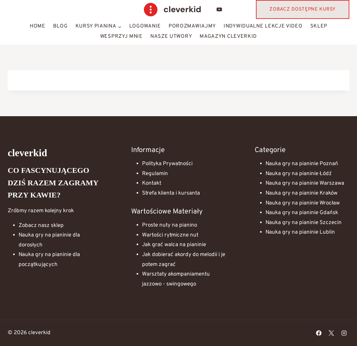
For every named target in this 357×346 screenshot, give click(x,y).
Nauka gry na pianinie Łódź (299, 173)
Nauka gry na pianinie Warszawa (305, 183)
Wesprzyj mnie (121, 36)
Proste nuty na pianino (169, 225)
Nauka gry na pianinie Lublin (300, 232)
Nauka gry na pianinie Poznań (302, 163)
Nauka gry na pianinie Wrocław (303, 203)
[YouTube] (219, 9)
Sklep (319, 26)
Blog (60, 26)
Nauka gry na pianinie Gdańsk (302, 212)
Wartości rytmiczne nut (170, 235)
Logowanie (145, 26)
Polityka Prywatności (167, 163)
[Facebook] (318, 332)
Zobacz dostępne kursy (302, 9)
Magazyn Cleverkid (228, 36)
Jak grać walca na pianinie (174, 244)
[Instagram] (343, 332)
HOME (37, 26)
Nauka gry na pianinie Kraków (301, 193)
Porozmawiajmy (192, 26)
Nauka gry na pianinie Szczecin (304, 222)
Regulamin (155, 173)
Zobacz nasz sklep (41, 225)
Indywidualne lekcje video (263, 26)
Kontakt (151, 183)
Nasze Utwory (171, 36)
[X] (331, 332)
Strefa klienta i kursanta (171, 193)
